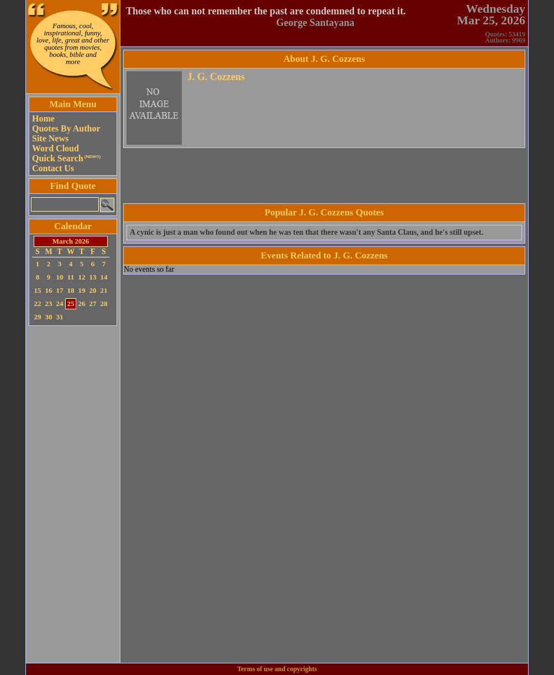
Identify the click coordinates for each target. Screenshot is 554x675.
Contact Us (53, 168)
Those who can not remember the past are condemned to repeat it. (266, 11)
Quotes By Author (66, 128)
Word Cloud (55, 148)
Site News (50, 138)
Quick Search (66, 158)
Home (43, 118)
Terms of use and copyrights (276, 669)
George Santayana (315, 22)
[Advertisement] (73, 494)
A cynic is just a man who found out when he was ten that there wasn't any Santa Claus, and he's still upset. (306, 232)
